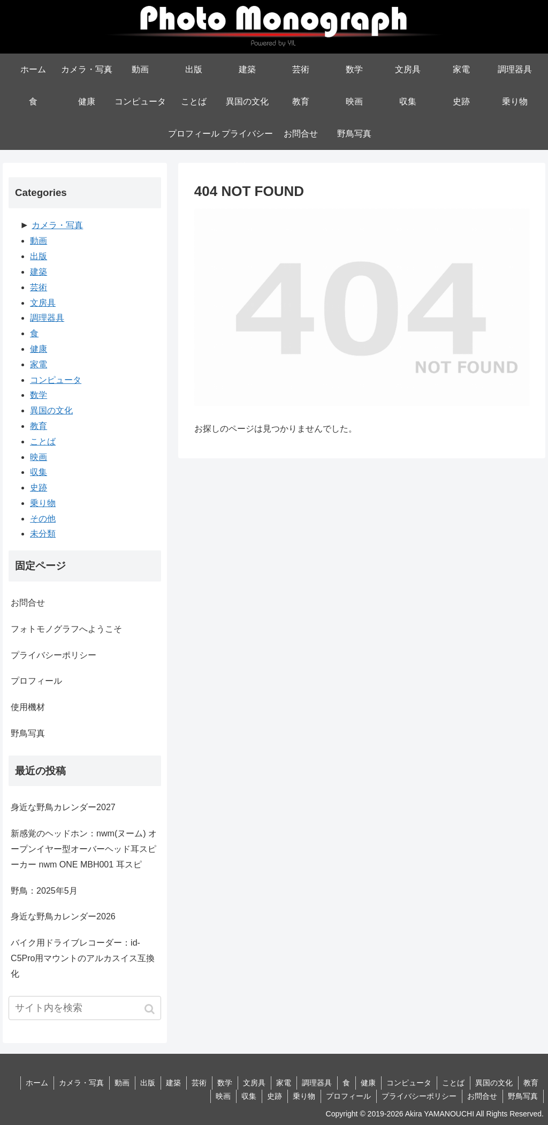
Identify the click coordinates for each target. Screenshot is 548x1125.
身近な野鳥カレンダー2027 (63, 807)
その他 (43, 518)
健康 (38, 348)
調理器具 (47, 317)
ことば (43, 441)
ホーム (29, 1082)
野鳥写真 (28, 733)
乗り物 (43, 503)
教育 (38, 426)
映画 (38, 457)
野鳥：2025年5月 (44, 890)
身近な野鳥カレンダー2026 (63, 916)
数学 (38, 394)
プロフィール (36, 680)
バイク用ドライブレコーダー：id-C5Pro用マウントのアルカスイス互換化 (83, 958)
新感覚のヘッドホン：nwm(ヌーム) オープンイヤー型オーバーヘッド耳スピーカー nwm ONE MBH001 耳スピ (84, 849)
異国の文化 (51, 410)
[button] (150, 1009)
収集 (38, 472)
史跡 (38, 487)
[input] (85, 1008)
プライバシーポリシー (53, 655)
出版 (38, 256)
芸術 (38, 287)
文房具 (43, 302)
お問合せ (28, 602)
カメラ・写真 (57, 225)
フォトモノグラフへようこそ (66, 628)
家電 (38, 364)
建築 (38, 271)
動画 (38, 240)
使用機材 (28, 707)
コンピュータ (55, 379)
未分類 (43, 533)
